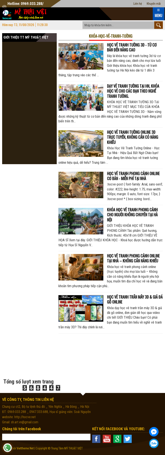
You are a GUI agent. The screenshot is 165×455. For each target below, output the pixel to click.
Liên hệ (137, 3)
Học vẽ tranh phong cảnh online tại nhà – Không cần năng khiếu (133, 258)
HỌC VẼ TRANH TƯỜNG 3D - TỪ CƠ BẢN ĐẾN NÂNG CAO (132, 47)
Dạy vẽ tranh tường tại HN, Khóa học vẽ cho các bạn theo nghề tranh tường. (133, 91)
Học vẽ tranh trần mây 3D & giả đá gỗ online (135, 299)
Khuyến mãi (154, 3)
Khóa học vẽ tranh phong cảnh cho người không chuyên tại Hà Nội (132, 215)
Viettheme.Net (25, 448)
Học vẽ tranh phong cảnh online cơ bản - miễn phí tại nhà (133, 176)
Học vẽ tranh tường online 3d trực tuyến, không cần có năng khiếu (132, 137)
